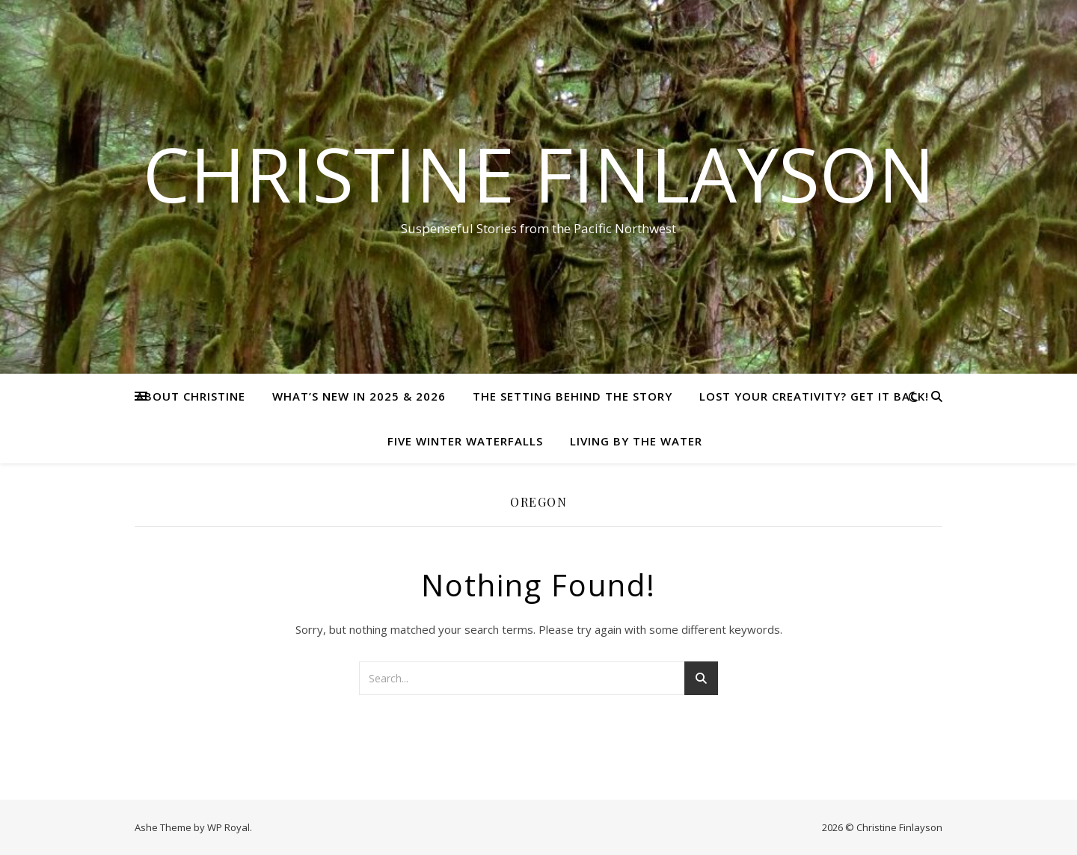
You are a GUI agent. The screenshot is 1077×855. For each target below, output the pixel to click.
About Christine (190, 396)
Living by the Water (636, 440)
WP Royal (228, 827)
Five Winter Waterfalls (465, 440)
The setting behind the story (572, 396)
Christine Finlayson (539, 173)
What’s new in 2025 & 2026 (359, 396)
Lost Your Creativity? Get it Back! (814, 396)
